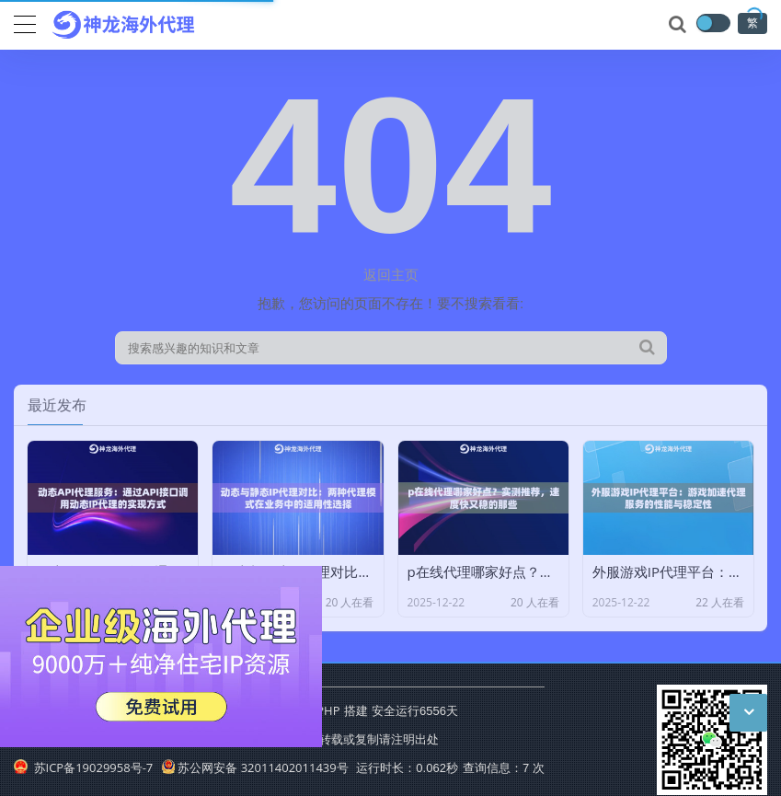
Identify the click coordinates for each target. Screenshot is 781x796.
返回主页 (391, 274)
